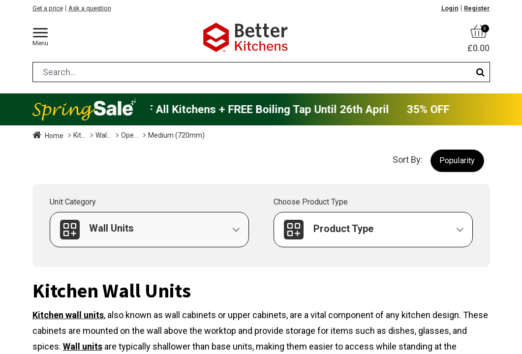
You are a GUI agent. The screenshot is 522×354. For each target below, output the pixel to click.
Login (450, 8)
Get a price (47, 8)
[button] (457, 160)
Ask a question (89, 8)
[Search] (480, 72)
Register (477, 8)
